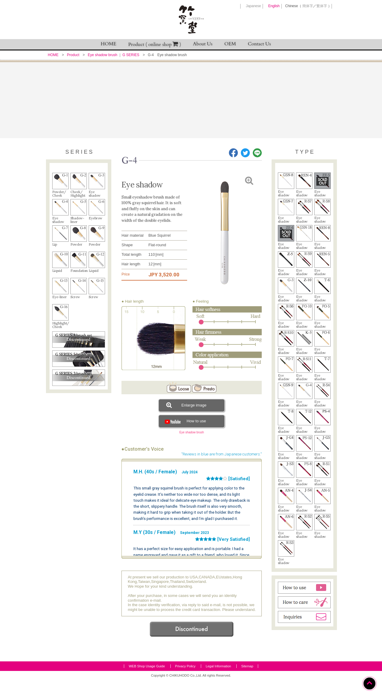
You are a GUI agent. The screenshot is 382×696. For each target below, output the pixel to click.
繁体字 (321, 6)
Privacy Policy (185, 682)
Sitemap (247, 682)
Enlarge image (186, 405)
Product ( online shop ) (154, 44)
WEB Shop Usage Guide (147, 682)
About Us (202, 44)
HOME (108, 44)
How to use (184, 421)
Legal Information (218, 682)
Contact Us (259, 44)
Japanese (253, 6)
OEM (230, 44)
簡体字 (307, 6)
